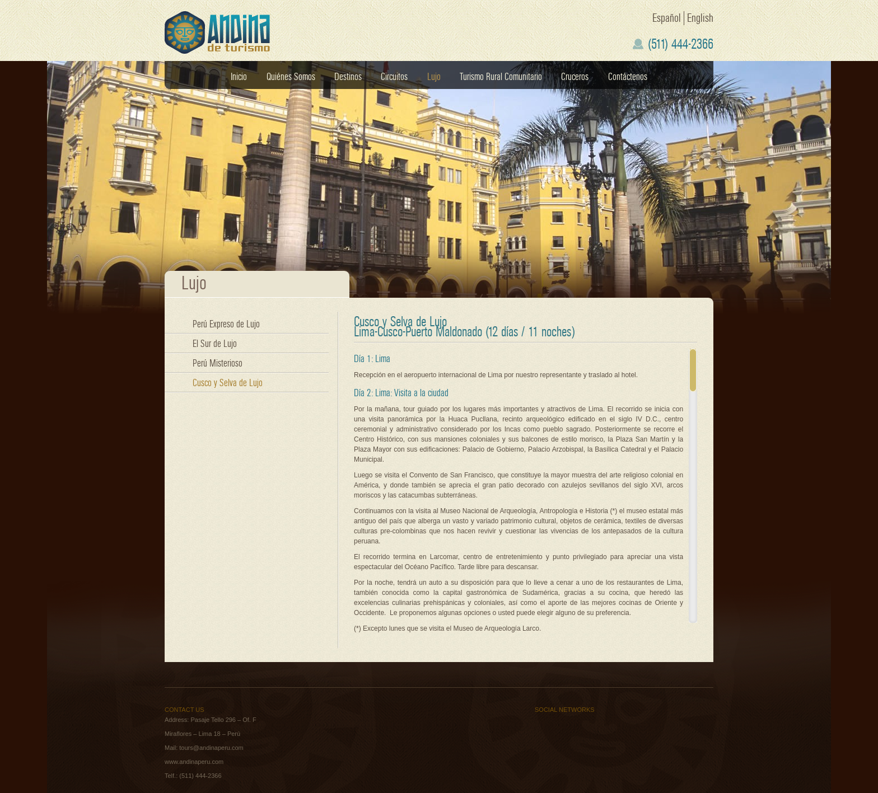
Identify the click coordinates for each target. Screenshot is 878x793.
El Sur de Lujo (215, 344)
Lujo (434, 77)
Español (666, 18)
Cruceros (575, 77)
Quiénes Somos (291, 77)
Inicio (239, 77)
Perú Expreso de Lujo (226, 324)
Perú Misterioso (217, 363)
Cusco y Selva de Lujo (228, 383)
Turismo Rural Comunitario (501, 77)
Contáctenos (627, 77)
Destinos (348, 77)
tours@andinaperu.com (211, 747)
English (700, 18)
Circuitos (394, 77)
